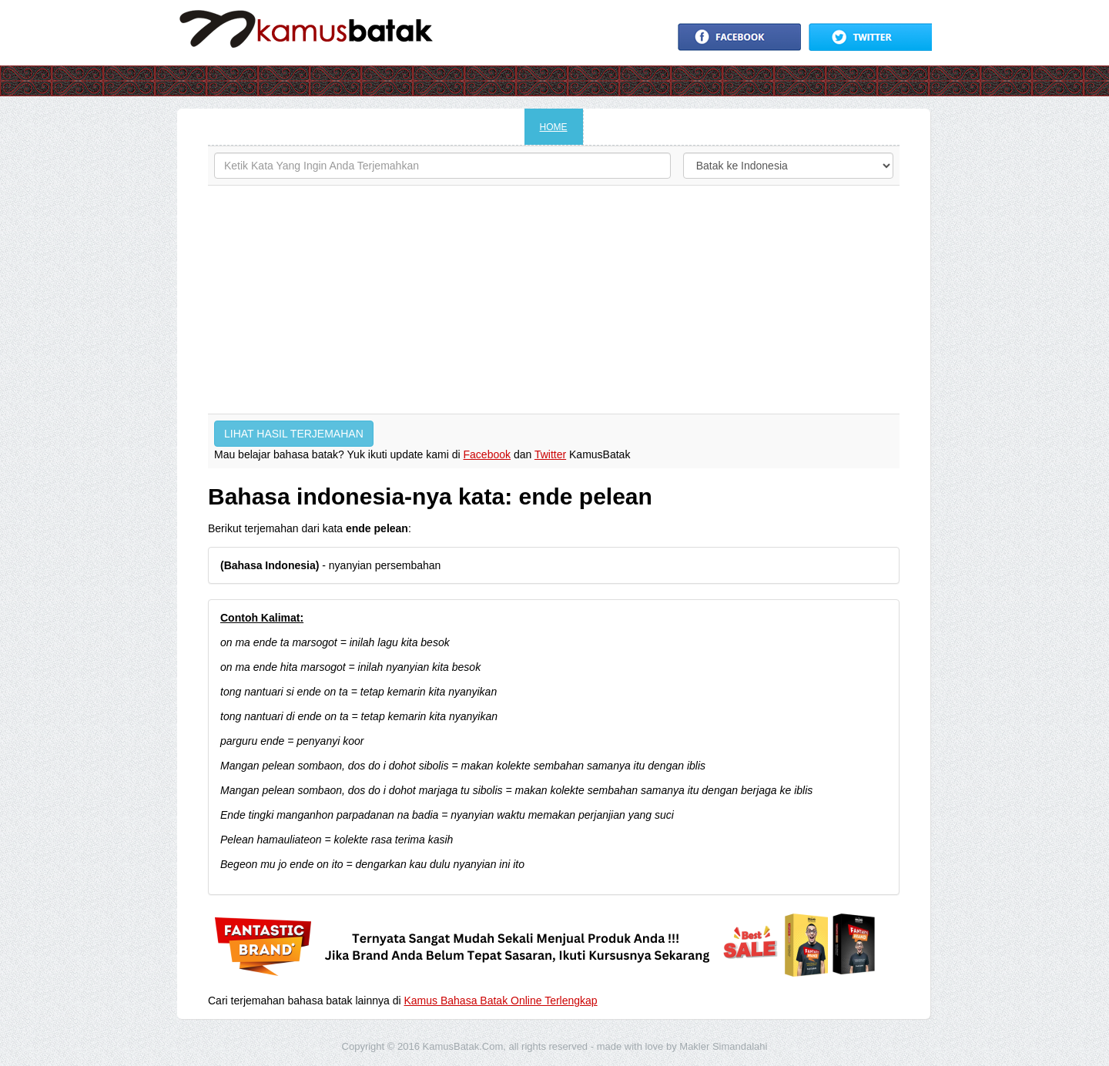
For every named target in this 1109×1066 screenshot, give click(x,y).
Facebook (487, 454)
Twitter (550, 454)
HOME (554, 127)
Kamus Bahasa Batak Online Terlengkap (501, 1000)
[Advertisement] (553, 299)
